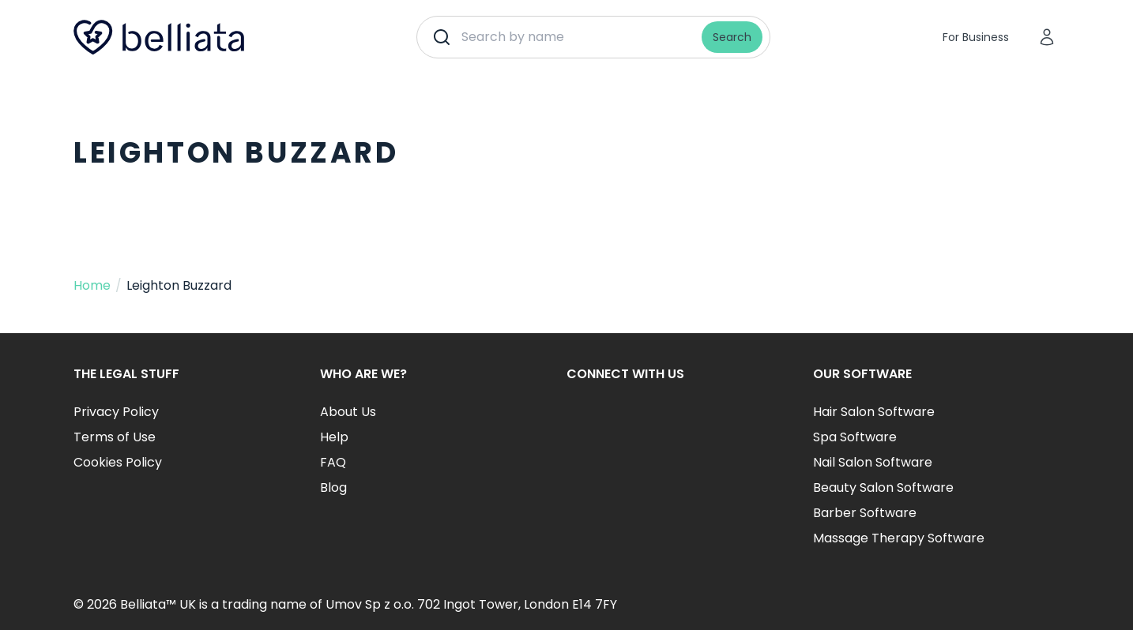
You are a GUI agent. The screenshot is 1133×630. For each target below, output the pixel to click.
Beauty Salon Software (883, 487)
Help (334, 437)
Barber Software (865, 513)
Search (732, 37)
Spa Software (855, 437)
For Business (976, 37)
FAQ (333, 462)
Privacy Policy (116, 412)
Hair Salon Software (874, 412)
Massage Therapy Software (898, 538)
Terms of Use (114, 437)
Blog (333, 487)
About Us (348, 412)
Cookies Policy (117, 462)
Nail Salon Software (872, 462)
